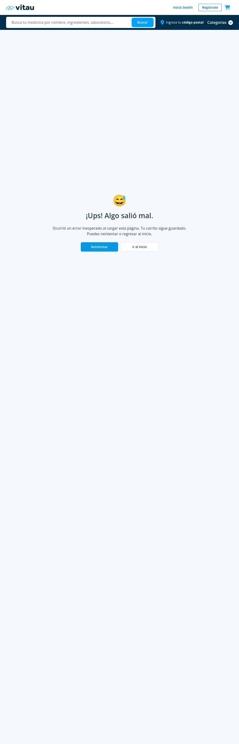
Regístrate (210, 7)
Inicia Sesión (183, 7)
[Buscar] (143, 22)
